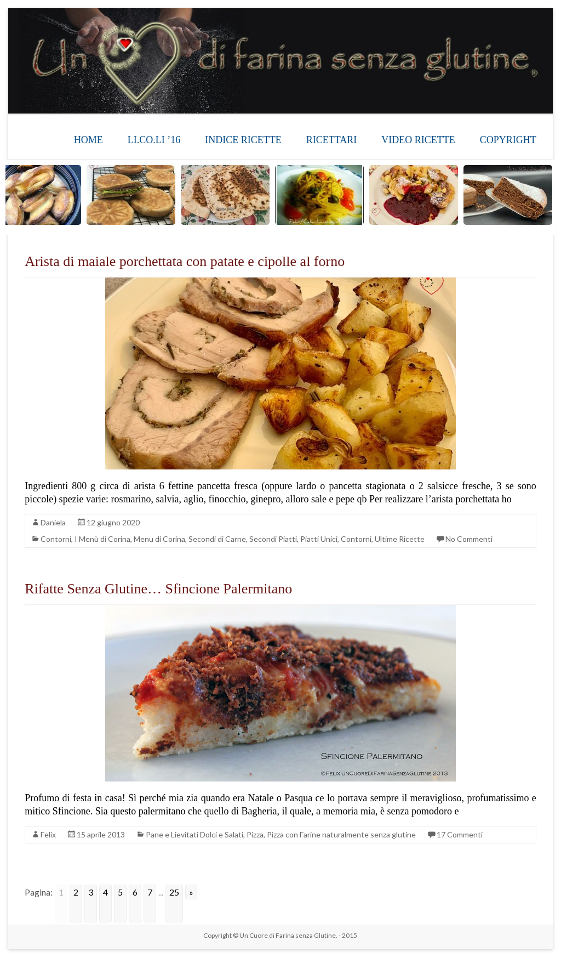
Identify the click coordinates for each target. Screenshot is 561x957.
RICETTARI (331, 139)
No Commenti (469, 538)
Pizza (255, 834)
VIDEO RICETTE (418, 139)
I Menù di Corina (102, 538)
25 (174, 892)
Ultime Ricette (400, 538)
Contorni (56, 538)
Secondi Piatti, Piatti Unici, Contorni (310, 538)
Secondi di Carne (217, 538)
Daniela (53, 522)
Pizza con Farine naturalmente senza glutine (341, 834)
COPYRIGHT (508, 139)
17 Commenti (460, 834)
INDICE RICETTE (243, 139)
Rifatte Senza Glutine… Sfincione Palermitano (158, 589)
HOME (88, 139)
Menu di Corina (159, 538)
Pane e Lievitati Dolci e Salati (194, 834)
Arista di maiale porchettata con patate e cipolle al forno (185, 261)
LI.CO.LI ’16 (154, 139)
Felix (48, 834)
